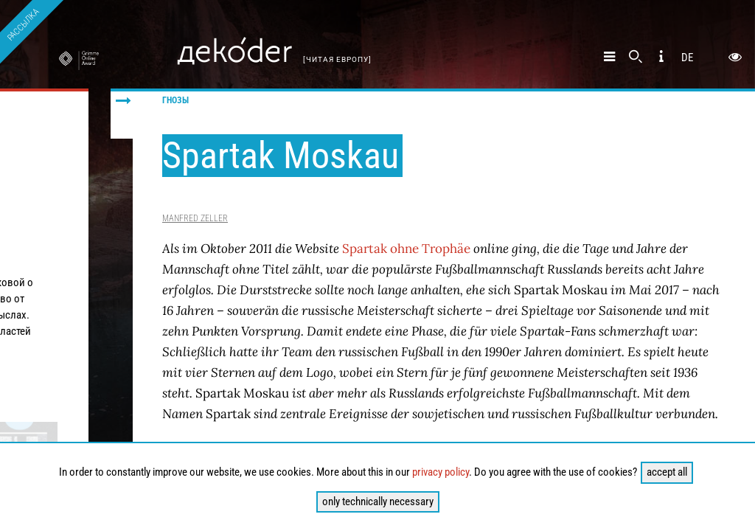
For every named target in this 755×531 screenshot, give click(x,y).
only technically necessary (378, 501)
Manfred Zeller (195, 218)
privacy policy (440, 472)
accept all (667, 472)
